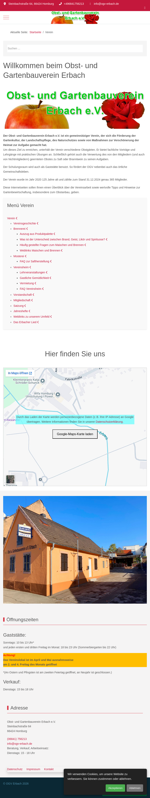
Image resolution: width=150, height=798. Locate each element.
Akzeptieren (115, 788)
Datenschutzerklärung (109, 421)
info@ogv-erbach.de (106, 3)
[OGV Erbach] (75, 17)
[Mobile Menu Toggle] (6, 17)
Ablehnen (135, 788)
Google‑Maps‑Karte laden (75, 434)
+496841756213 (74, 3)
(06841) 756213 (17, 739)
